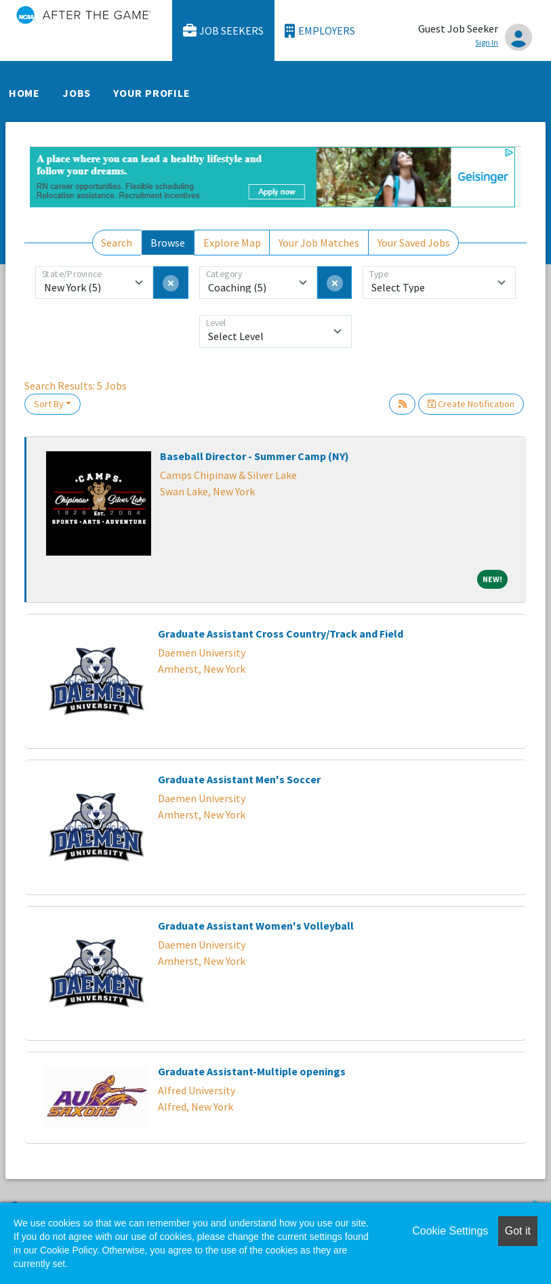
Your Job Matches (319, 242)
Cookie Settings (450, 1231)
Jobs (76, 93)
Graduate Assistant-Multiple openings (252, 1071)
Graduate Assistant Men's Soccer (239, 779)
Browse (167, 242)
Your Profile (151, 93)
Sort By (49, 404)
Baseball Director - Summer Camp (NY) (254, 456)
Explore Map (232, 242)
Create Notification (471, 404)
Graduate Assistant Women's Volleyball (256, 925)
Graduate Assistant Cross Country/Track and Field (280, 633)
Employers (320, 30)
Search (116, 242)
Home (24, 93)
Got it (518, 1231)
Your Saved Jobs (413, 242)
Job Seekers (223, 30)
